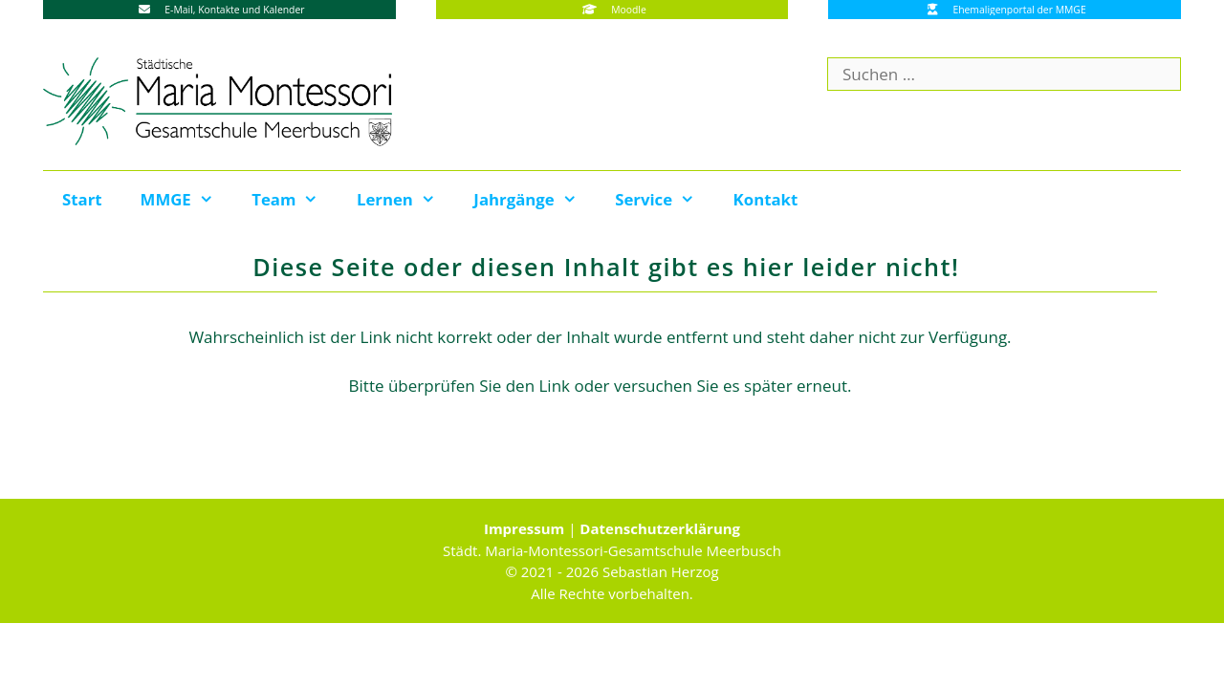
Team (294, 199)
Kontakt (765, 199)
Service (664, 199)
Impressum (524, 528)
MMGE (187, 199)
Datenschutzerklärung (659, 528)
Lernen (405, 199)
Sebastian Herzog (660, 571)
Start (82, 199)
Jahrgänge (534, 199)
